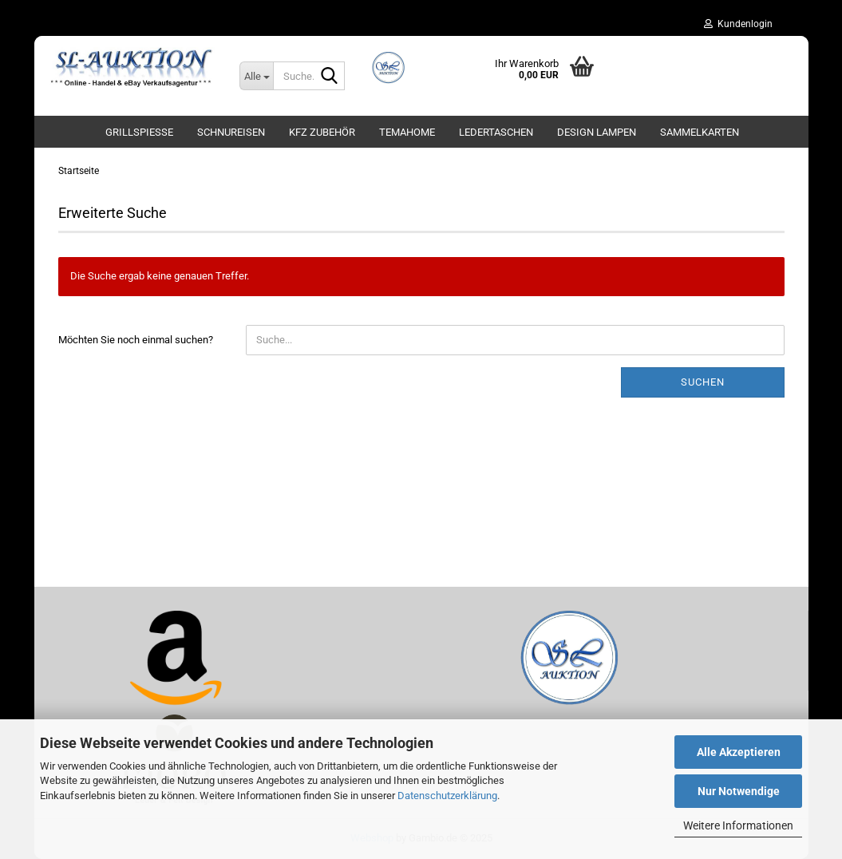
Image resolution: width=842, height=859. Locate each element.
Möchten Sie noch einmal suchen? (135, 340)
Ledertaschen (496, 132)
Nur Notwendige (739, 791)
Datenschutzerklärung (447, 796)
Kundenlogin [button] (738, 24)
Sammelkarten (699, 132)
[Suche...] (256, 75)
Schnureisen (231, 132)
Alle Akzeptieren (739, 752)
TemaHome (407, 132)
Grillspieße (139, 132)
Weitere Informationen (738, 825)
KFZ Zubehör (322, 132)
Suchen (703, 382)
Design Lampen (596, 132)
